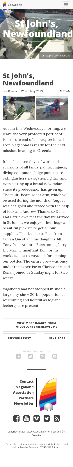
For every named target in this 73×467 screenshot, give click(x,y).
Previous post (19, 338)
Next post (57, 338)
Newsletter (24, 403)
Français (65, 90)
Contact (27, 381)
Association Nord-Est (44, 431)
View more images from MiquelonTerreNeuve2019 (36, 324)
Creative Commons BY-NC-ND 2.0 (36, 447)
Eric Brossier (11, 91)
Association (23, 392)
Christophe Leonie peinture (56, 55)
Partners (26, 398)
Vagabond (25, 387)
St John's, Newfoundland (28, 79)
